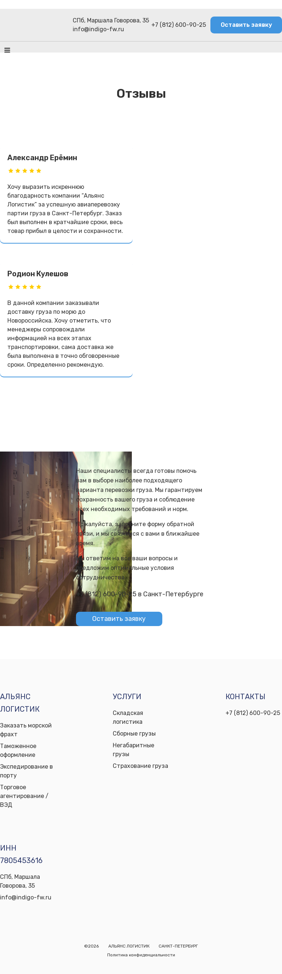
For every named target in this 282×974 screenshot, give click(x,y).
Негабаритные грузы (133, 750)
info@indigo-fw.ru (98, 29)
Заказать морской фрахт (26, 730)
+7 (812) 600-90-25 (178, 24)
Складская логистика (128, 717)
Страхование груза (140, 765)
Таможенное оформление (18, 750)
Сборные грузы (134, 733)
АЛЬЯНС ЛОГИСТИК (128, 946)
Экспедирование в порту (26, 771)
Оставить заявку (246, 24)
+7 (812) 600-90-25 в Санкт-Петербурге (139, 594)
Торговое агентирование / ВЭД (24, 796)
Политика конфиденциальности (141, 954)
